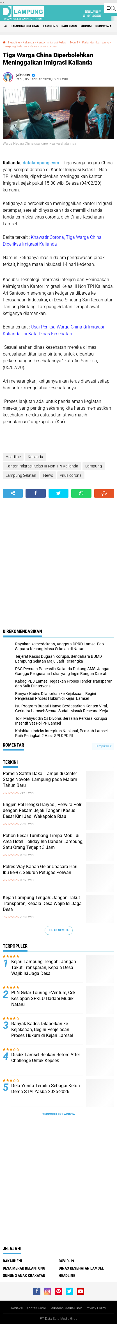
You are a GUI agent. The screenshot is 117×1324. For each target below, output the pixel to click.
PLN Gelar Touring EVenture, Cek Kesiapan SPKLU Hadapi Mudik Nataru (43, 998)
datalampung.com (41, 163)
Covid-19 (66, 1261)
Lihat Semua (58, 930)
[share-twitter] (58, 493)
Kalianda (28, 42)
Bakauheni (12, 1261)
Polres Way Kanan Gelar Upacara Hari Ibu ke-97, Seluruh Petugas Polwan (40, 869)
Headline (14, 42)
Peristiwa (103, 26)
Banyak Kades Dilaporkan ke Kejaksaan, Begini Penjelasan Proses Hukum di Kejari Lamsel (42, 1029)
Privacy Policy (96, 1308)
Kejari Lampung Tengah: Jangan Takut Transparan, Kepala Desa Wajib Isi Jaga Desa (42, 903)
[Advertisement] (58, 559)
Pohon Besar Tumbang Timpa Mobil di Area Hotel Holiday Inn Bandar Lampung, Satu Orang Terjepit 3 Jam (43, 841)
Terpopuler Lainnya (58, 1114)
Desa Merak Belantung (24, 1268)
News (33, 46)
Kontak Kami (36, 1308)
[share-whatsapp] (81, 493)
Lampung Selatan (25, 26)
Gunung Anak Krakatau (24, 1275)
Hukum (86, 26)
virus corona (48, 46)
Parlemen (69, 26)
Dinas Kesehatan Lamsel (81, 1268)
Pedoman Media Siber (65, 1308)
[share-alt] (13, 493)
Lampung (50, 26)
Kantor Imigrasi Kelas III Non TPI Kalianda (65, 42)
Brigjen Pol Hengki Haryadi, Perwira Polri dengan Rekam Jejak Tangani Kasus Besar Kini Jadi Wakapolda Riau (42, 810)
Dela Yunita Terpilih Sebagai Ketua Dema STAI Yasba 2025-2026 (45, 1088)
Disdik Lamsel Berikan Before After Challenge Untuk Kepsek (45, 1057)
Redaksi (17, 1308)
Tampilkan (103, 746)
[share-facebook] (35, 493)
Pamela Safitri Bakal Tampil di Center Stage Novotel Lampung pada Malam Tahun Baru (40, 779)
